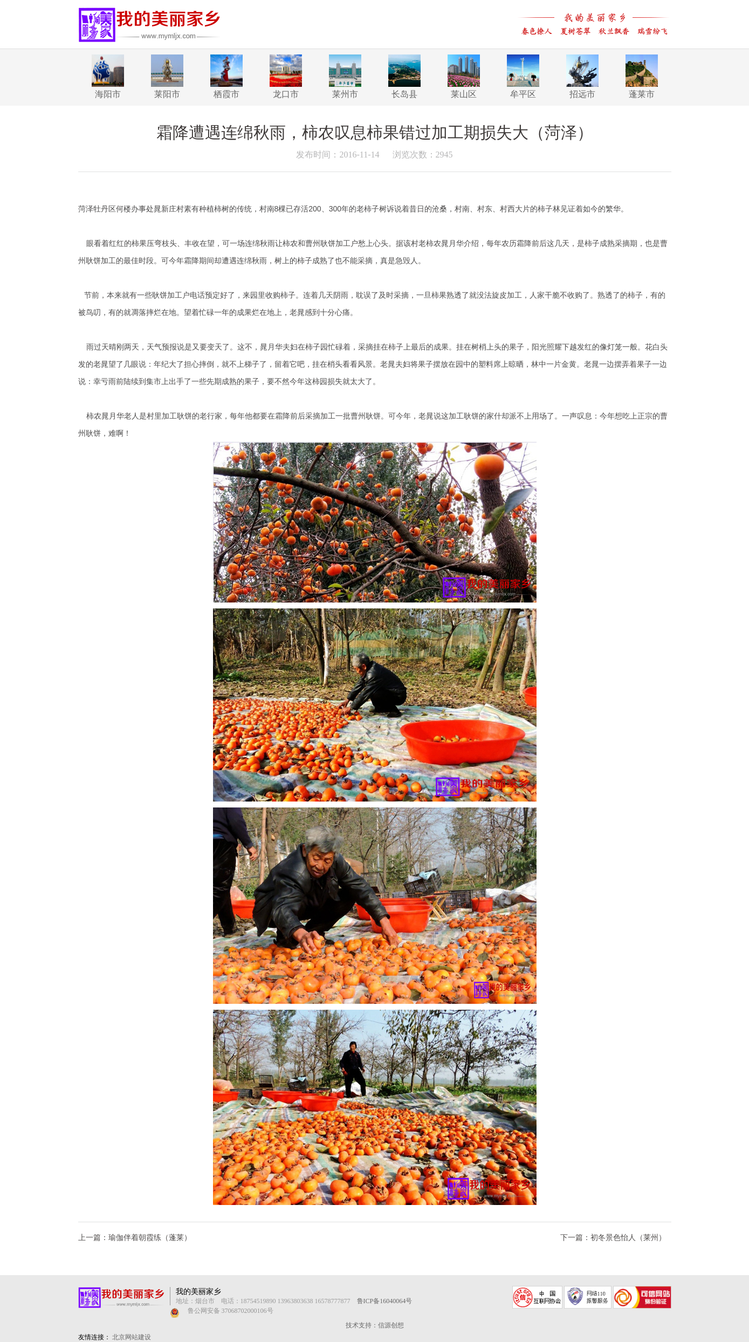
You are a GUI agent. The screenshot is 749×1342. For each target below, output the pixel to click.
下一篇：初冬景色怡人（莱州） (613, 1238)
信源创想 (391, 1325)
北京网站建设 (131, 1337)
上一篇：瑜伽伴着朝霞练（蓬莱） (134, 1238)
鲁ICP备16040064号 (385, 1301)
